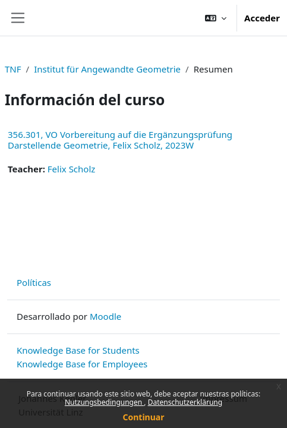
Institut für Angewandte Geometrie (107, 69)
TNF (13, 69)
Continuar (144, 417)
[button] (215, 18)
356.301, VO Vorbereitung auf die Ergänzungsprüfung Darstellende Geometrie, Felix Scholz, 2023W (120, 139)
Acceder (262, 18)
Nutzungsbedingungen (104, 402)
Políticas (34, 282)
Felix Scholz (72, 169)
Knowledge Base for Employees (82, 364)
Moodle (105, 316)
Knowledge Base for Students (78, 350)
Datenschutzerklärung (185, 402)
